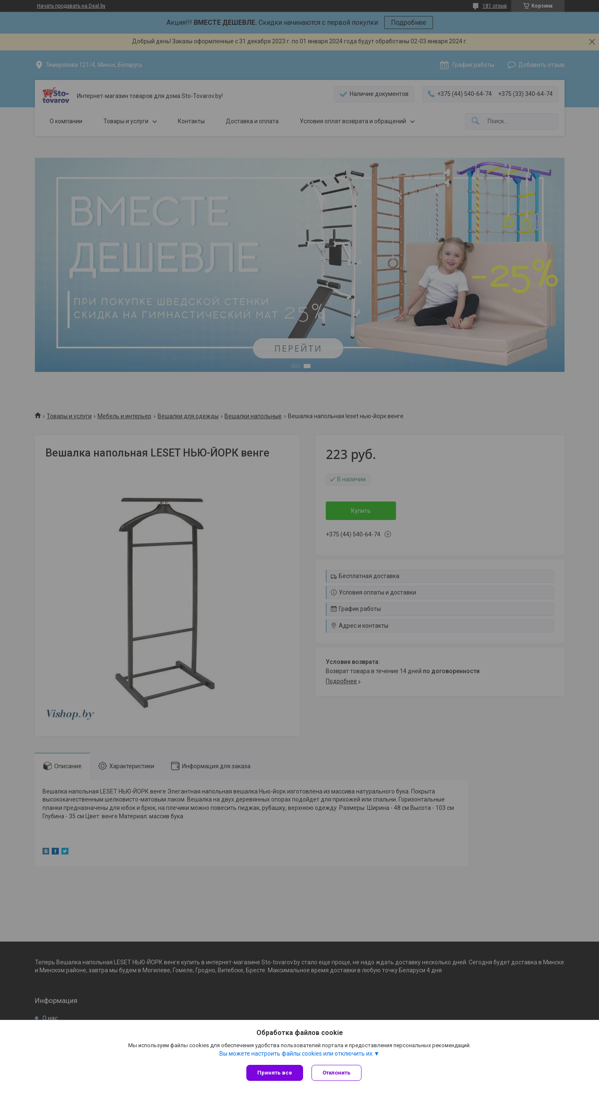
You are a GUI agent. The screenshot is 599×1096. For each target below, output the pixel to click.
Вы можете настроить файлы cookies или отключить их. (296, 1053)
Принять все (274, 1072)
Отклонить (336, 1072)
